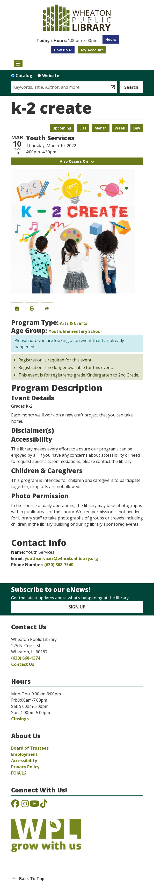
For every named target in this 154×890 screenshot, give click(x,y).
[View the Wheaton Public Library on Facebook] (15, 805)
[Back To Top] (77, 878)
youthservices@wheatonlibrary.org (61, 558)
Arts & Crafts (73, 323)
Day (136, 128)
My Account (92, 49)
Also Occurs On (77, 161)
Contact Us (22, 664)
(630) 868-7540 (58, 564)
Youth (55, 331)
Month (100, 128)
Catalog (24, 75)
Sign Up (77, 607)
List (82, 128)
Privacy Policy (25, 767)
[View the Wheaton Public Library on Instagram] (25, 805)
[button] (67, 40)
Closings (20, 719)
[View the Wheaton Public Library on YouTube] (34, 805)
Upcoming (62, 128)
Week (120, 128)
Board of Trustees (30, 748)
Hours (110, 39)
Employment (24, 754)
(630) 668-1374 (25, 658)
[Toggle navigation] (18, 63)
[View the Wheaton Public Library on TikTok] (43, 805)
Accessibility (24, 760)
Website (50, 75)
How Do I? (63, 49)
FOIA (16, 773)
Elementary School (82, 331)
